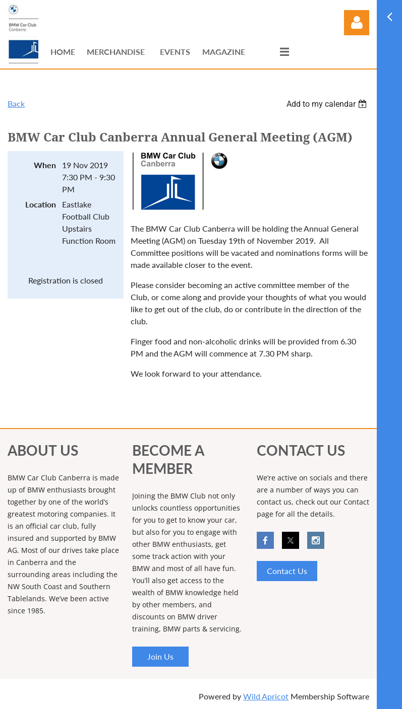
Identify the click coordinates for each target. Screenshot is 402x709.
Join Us (160, 656)
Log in (356, 22)
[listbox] (327, 104)
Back (16, 103)
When (45, 165)
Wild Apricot (266, 696)
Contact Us (287, 571)
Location (40, 204)
